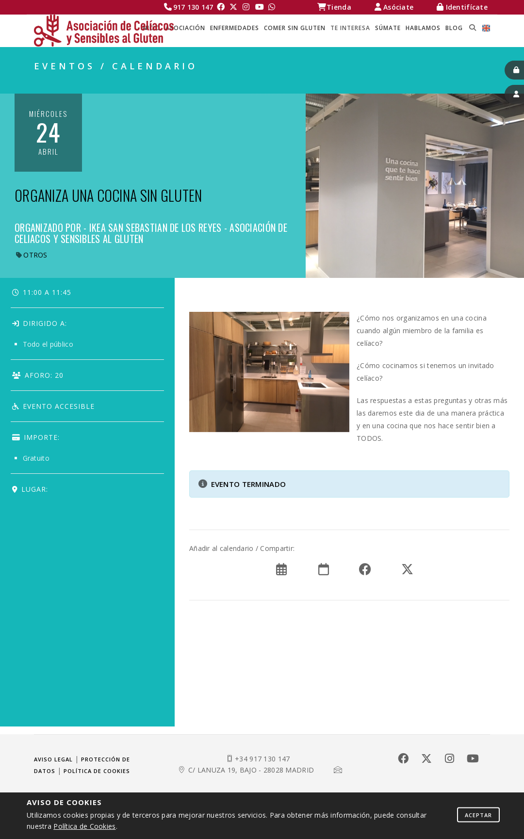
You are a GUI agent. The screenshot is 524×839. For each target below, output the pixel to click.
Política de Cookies (84, 826)
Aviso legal (53, 759)
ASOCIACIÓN (185, 28)
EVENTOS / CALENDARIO (444, 82)
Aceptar (478, 814)
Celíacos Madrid (285, 82)
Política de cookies (97, 770)
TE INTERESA (350, 28)
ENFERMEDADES (234, 28)
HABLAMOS (423, 28)
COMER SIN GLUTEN (295, 28)
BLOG (454, 28)
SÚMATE (388, 28)
